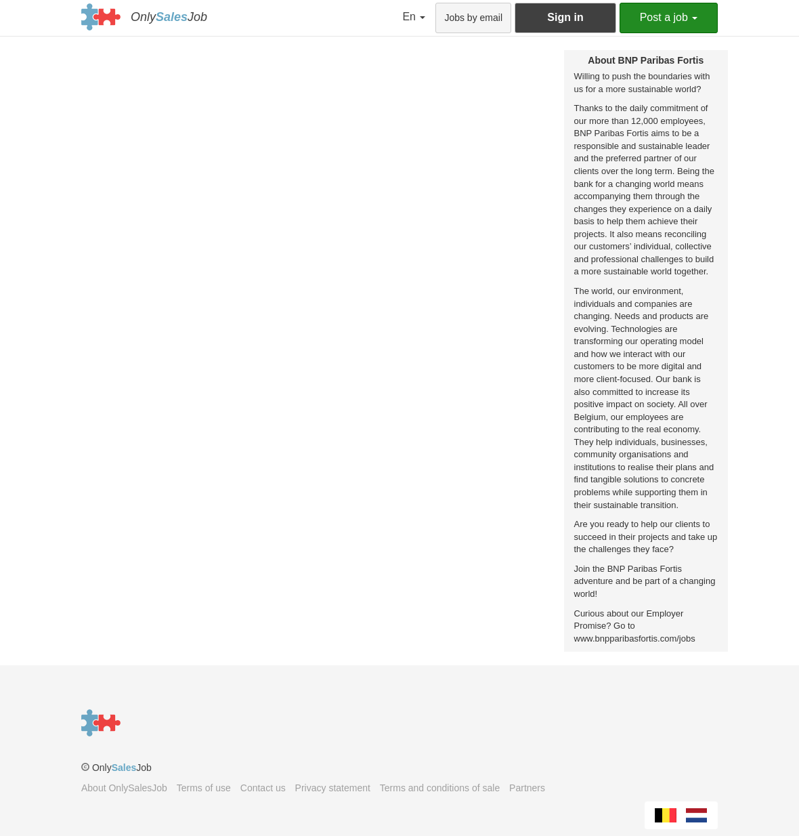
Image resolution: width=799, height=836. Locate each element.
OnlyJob (169, 17)
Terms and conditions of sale (440, 787)
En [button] (413, 16)
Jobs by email (473, 17)
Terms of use (204, 787)
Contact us (263, 787)
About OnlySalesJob (124, 787)
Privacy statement (332, 787)
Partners (527, 787)
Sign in (565, 17)
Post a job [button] (669, 17)
